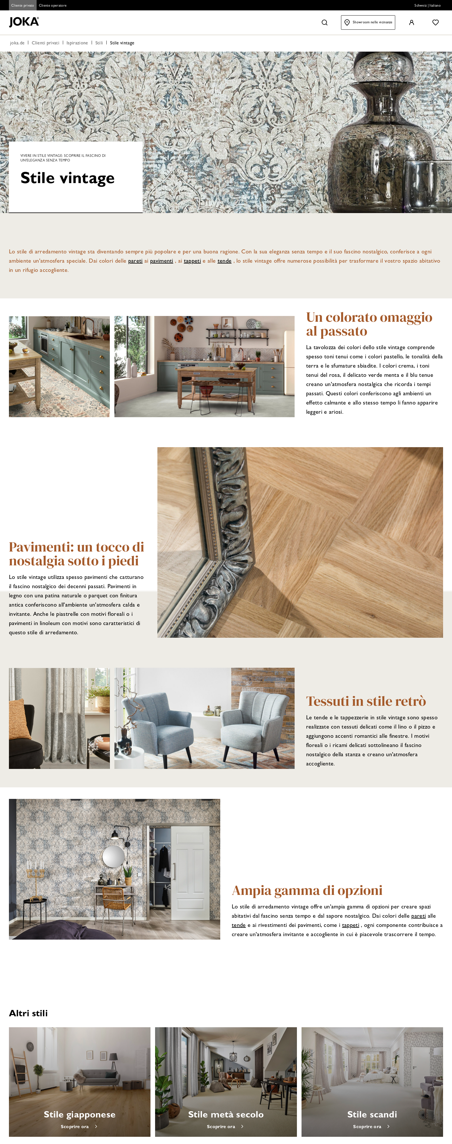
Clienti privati (45, 44)
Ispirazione (77, 44)
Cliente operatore (53, 6)
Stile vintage (122, 44)
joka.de (17, 44)
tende (225, 262)
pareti (135, 262)
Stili (99, 44)
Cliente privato (22, 6)
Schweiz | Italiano (428, 6)
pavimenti (161, 262)
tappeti (192, 262)
